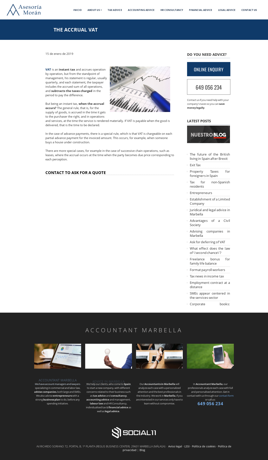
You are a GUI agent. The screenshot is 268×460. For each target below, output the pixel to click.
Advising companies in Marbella (210, 233)
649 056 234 (209, 87)
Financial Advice (200, 10)
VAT (48, 69)
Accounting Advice (141, 10)
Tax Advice (115, 10)
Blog (142, 450)
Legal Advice (227, 10)
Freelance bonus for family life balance (210, 261)
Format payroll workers (207, 270)
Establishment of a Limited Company (210, 201)
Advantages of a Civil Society (210, 222)
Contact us (249, 10)
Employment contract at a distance (210, 284)
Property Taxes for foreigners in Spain (210, 173)
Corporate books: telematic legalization (210, 306)
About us (94, 10)
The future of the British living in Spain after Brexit (210, 156)
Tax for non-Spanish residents (210, 184)
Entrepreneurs (201, 193)
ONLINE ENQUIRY (209, 69)
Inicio (77, 10)
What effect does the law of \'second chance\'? (210, 250)
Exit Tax (195, 165)
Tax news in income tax (207, 276)
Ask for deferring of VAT (207, 242)
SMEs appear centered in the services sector (210, 295)
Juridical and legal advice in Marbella (210, 212)
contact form (226, 395)
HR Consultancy (171, 10)
